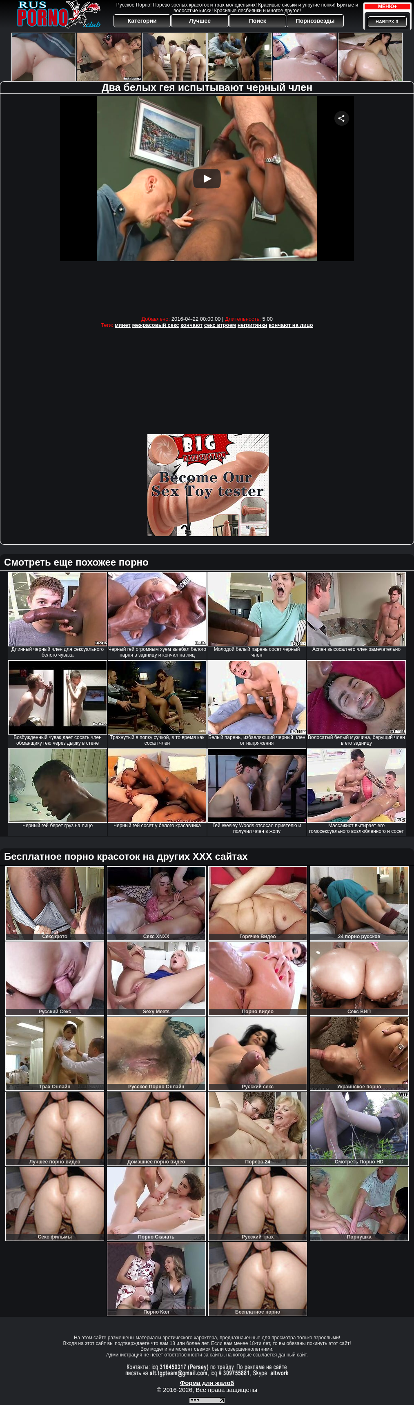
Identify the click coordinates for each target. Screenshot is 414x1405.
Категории (142, 21)
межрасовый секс (155, 325)
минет (123, 325)
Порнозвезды (315, 21)
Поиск (257, 21)
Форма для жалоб (207, 1382)
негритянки (252, 325)
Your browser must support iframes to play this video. (207, 204)
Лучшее (200, 21)
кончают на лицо (291, 325)
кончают (191, 325)
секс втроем (220, 325)
